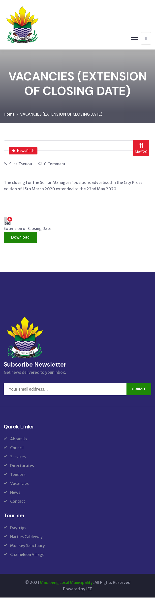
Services (18, 457)
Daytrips (18, 528)
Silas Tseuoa (20, 164)
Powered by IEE (77, 589)
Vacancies (19, 483)
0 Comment (54, 164)
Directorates (22, 466)
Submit (139, 389)
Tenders (18, 475)
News (15, 492)
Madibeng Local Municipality (66, 582)
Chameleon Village (27, 554)
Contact (17, 501)
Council (17, 448)
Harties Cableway (26, 537)
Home (9, 114)
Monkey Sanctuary (27, 546)
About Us (18, 439)
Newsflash (23, 151)
